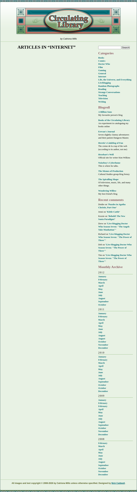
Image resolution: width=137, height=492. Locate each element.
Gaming (102, 70)
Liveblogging (104, 82)
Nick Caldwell (118, 483)
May (100, 289)
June (100, 292)
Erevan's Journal (106, 131)
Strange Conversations (109, 92)
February (102, 279)
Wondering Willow (107, 190)
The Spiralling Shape (108, 179)
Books (101, 57)
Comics (101, 61)
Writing (102, 101)
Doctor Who (104, 64)
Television (103, 98)
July (100, 295)
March (101, 282)
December (103, 348)
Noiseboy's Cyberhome (109, 162)
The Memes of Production (110, 171)
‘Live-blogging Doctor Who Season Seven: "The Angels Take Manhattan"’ (114, 226)
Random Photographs (108, 86)
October (102, 304)
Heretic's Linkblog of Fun (110, 143)
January (102, 276)
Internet (102, 76)
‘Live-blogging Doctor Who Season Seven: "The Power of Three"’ (115, 237)
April (100, 285)
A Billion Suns (105, 112)
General (102, 73)
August (101, 298)
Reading (102, 89)
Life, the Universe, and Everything (114, 79)
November (103, 344)
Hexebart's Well (106, 154)
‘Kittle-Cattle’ (113, 211)
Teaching (102, 95)
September (103, 301)
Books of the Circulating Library (114, 120)
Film (100, 67)
